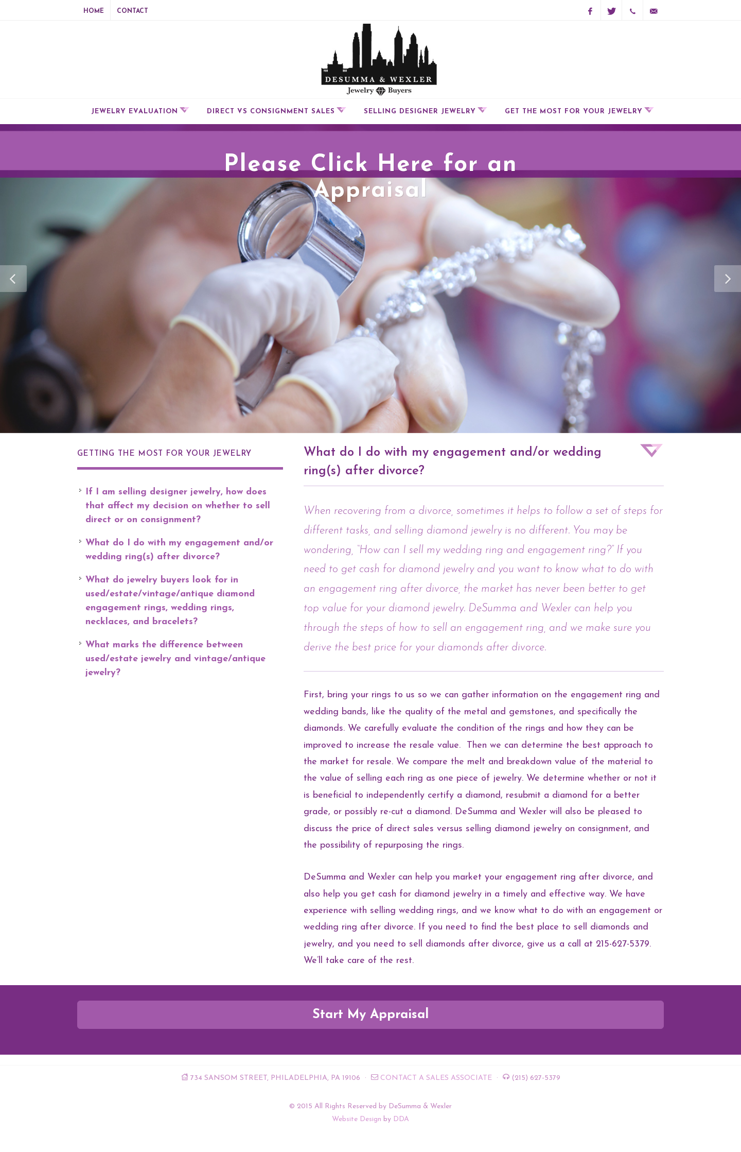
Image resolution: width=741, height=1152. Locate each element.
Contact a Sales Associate (436, 1078)
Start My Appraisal (370, 1014)
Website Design (356, 1119)
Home (93, 11)
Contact (132, 11)
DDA (401, 1119)
